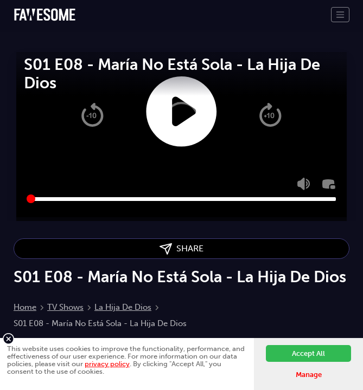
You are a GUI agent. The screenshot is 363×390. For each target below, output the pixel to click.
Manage (309, 374)
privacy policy (107, 364)
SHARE (181, 249)
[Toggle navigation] (340, 14)
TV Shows (65, 307)
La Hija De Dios (122, 307)
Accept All (308, 353)
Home (25, 307)
